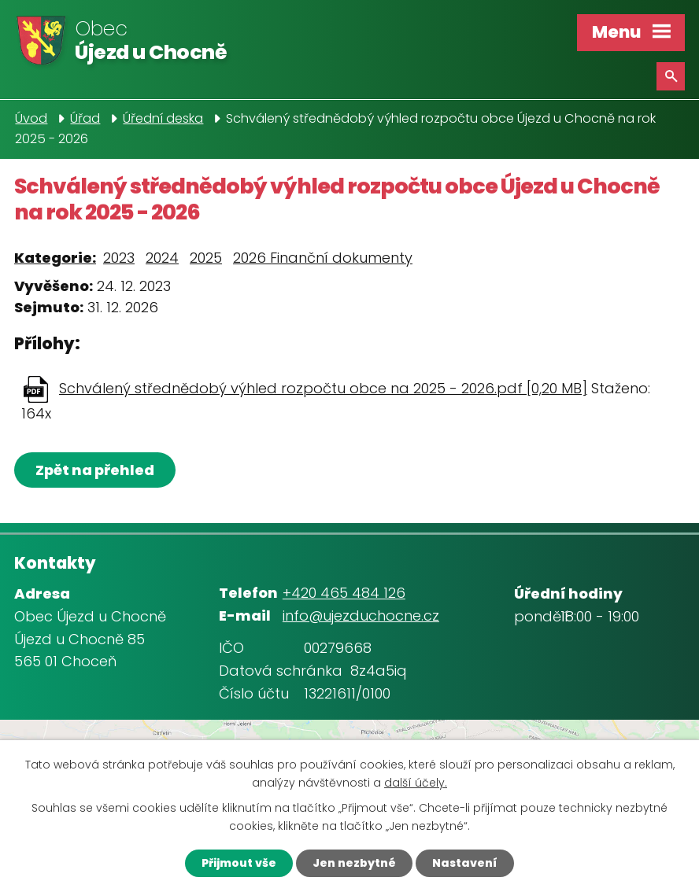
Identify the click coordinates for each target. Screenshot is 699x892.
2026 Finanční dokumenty (322, 257)
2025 (206, 257)
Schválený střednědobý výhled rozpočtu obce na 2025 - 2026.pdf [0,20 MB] (323, 388)
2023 (119, 257)
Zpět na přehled (94, 470)
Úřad (85, 118)
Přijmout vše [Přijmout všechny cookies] (239, 863)
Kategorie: (55, 257)
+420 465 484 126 (344, 593)
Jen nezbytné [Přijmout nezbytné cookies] (354, 863)
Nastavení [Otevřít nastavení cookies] (464, 863)
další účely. (415, 783)
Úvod (31, 118)
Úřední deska (163, 118)
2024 (162, 257)
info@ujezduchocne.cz (361, 615)
